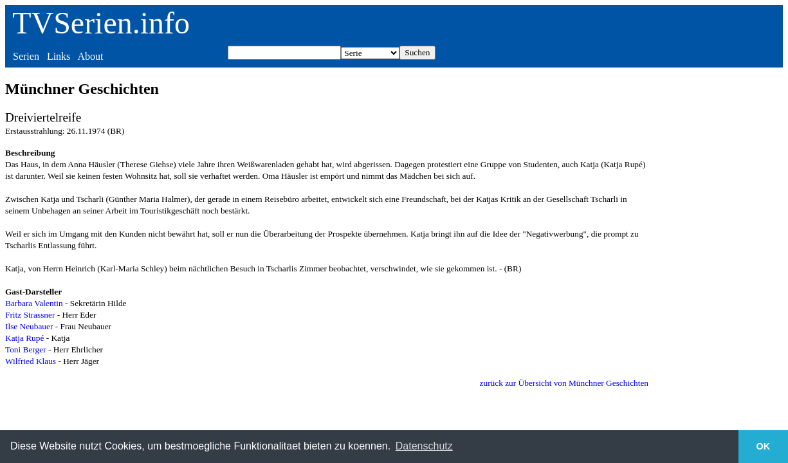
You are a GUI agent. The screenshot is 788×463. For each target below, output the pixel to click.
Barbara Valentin (34, 303)
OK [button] (763, 446)
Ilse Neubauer (29, 326)
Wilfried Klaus (30, 361)
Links (58, 56)
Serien (26, 56)
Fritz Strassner (30, 315)
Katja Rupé (24, 338)
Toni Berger (25, 349)
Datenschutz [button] (424, 445)
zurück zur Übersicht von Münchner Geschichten (564, 383)
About (90, 56)
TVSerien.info (101, 23)
